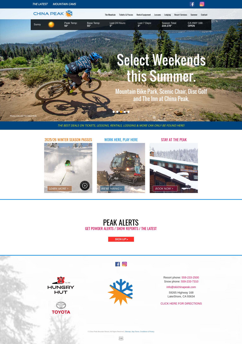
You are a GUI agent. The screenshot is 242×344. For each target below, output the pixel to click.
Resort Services (180, 14)
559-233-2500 (190, 277)
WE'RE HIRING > (111, 188)
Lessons (157, 14)
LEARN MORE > (58, 188)
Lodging (167, 14)
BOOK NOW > (164, 188)
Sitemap (128, 331)
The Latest (39, 4)
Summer (194, 14)
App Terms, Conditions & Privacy (143, 331)
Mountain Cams (64, 4)
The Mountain (110, 14)
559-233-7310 (189, 281)
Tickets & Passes (126, 14)
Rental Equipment (144, 14)
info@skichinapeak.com (181, 287)
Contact (204, 14)
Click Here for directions (181, 303)
